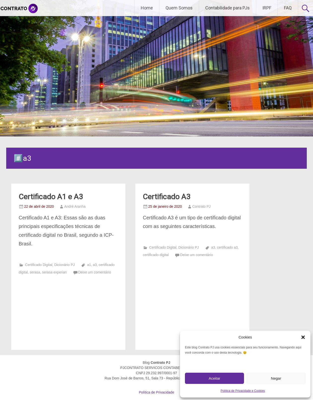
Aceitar (214, 378)
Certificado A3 (166, 196)
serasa (35, 272)
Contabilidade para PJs (227, 7)
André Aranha (75, 206)
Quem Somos (179, 7)
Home (147, 7)
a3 (95, 265)
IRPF (266, 7)
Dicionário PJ (64, 265)
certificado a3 (227, 247)
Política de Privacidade (156, 392)
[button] (303, 337)
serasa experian (54, 272)
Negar (276, 378)
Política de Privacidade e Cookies (243, 391)
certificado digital (156, 255)
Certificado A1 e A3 (51, 196)
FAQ (288, 7)
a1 (89, 265)
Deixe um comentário (94, 272)
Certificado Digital (38, 265)
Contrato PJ (201, 206)
